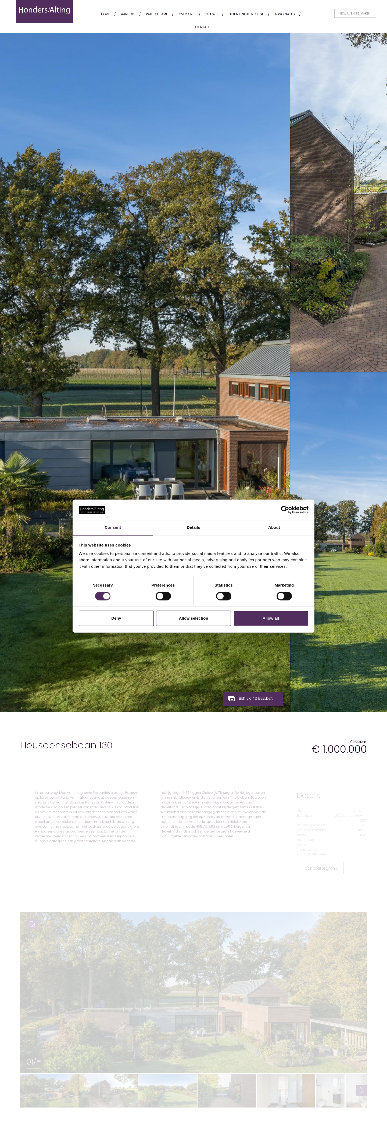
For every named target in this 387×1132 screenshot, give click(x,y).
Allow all (271, 618)
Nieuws (212, 14)
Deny (116, 618)
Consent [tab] (113, 527)
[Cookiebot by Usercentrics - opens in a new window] (285, 510)
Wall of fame (157, 14)
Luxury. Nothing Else (246, 14)
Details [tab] (193, 527)
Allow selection (193, 618)
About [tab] (274, 527)
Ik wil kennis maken (355, 13)
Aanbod (127, 14)
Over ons (187, 14)
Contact (203, 27)
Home (105, 14)
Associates (285, 14)
